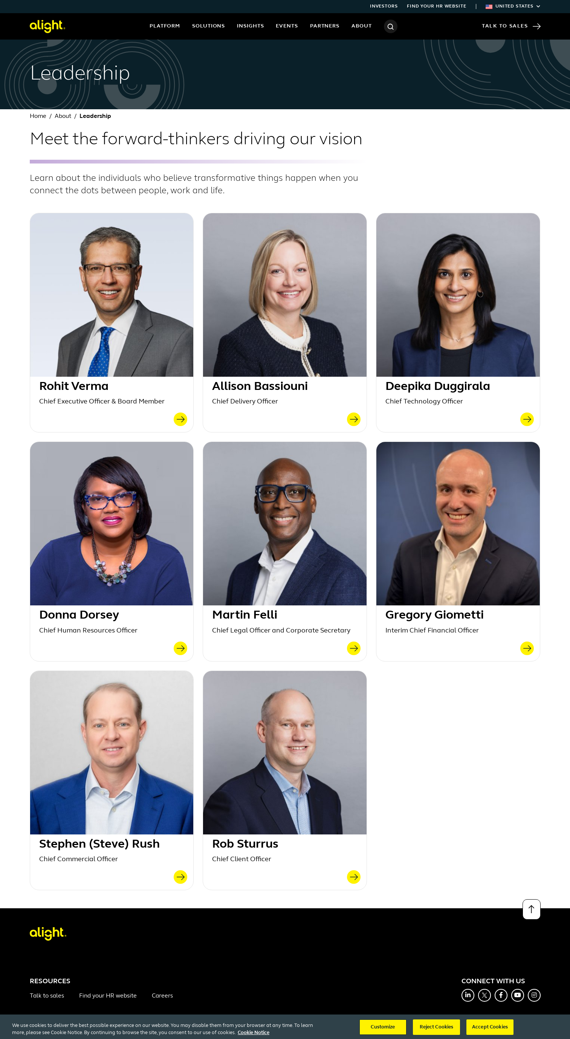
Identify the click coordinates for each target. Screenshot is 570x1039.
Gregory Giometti (434, 616)
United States (513, 6)
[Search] (390, 26)
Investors (384, 6)
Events (287, 26)
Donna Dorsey (79, 616)
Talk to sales (47, 996)
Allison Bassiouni (260, 387)
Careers (162, 996)
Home (38, 116)
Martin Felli (244, 616)
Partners (324, 26)
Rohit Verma (73, 387)
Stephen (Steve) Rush (99, 845)
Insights (250, 26)
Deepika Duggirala (437, 387)
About (361, 26)
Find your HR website (436, 6)
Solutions (208, 26)
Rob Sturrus (245, 845)
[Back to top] (532, 909)
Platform (165, 26)
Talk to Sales (511, 26)
